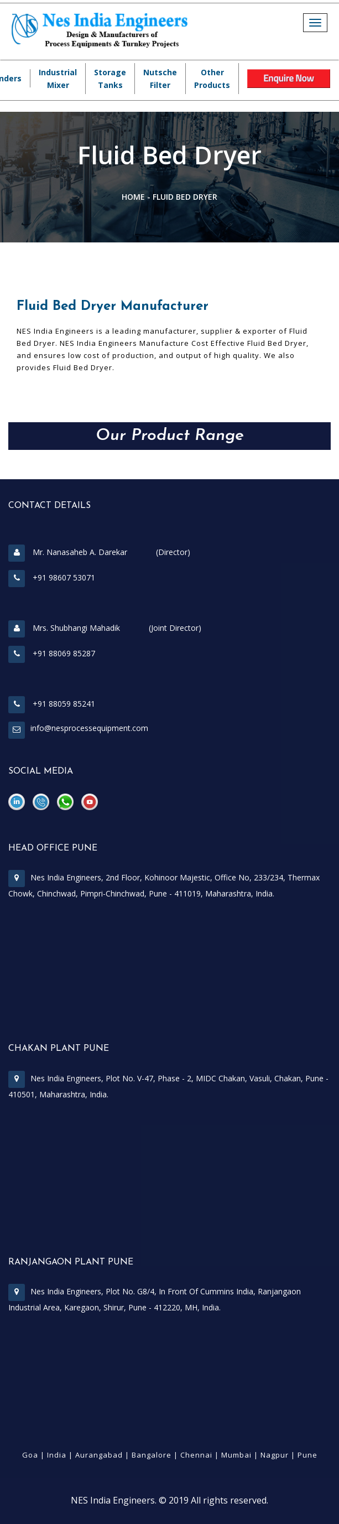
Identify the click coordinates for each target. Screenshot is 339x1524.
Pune (307, 1455)
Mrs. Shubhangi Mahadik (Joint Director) (104, 628)
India (56, 1455)
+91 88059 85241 (51, 703)
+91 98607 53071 (51, 577)
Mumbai (236, 1455)
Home (133, 196)
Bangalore (151, 1455)
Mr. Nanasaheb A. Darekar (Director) (99, 552)
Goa (30, 1455)
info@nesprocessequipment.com (89, 728)
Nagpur (274, 1455)
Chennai (196, 1455)
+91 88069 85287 (51, 653)
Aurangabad (99, 1455)
